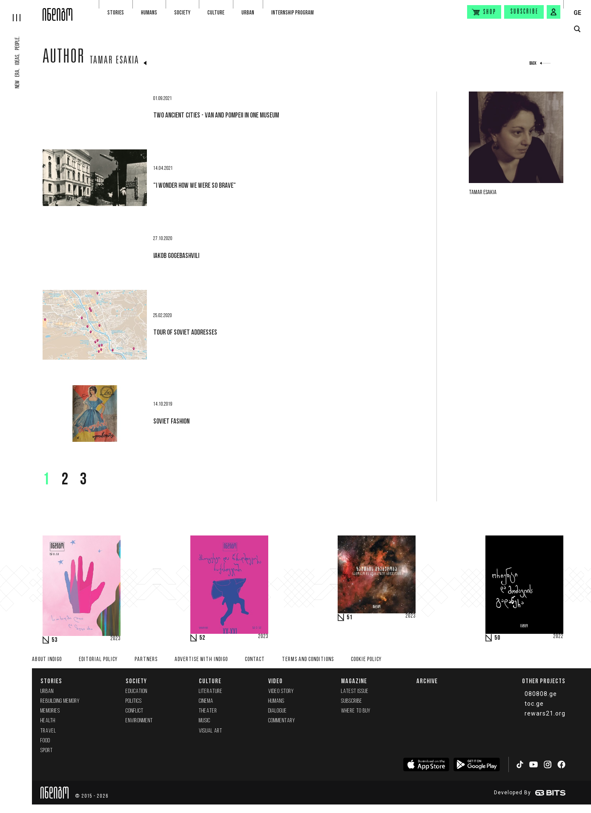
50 (497, 638)
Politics (134, 701)
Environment (139, 721)
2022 (558, 637)
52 (202, 638)
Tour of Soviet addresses (185, 332)
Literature (211, 691)
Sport (46, 750)
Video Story (281, 691)
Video (275, 681)
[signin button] (553, 12)
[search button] (577, 29)
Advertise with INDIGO (201, 659)
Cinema (206, 701)
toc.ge (534, 703)
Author (64, 58)
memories (50, 711)
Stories (115, 12)
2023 (115, 639)
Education (136, 691)
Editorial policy (98, 659)
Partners (146, 659)
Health (47, 721)
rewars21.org (545, 713)
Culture (215, 12)
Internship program (292, 12)
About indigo (47, 659)
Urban (247, 12)
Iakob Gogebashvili (176, 255)
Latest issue (355, 691)
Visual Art (210, 731)
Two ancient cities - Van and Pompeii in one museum (216, 115)
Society (182, 12)
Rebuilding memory (60, 701)
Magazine (354, 681)
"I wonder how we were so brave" (194, 185)
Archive (427, 681)
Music (204, 721)
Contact (255, 659)
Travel (48, 731)
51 (350, 617)
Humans (149, 12)
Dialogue (277, 711)
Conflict (134, 711)
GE (577, 12)
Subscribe (525, 12)
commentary (281, 721)
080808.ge (541, 693)
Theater (208, 711)
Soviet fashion (171, 421)
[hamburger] (21, 10)
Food (45, 741)
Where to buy (355, 711)
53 (54, 640)
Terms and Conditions (308, 659)
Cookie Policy (366, 659)
